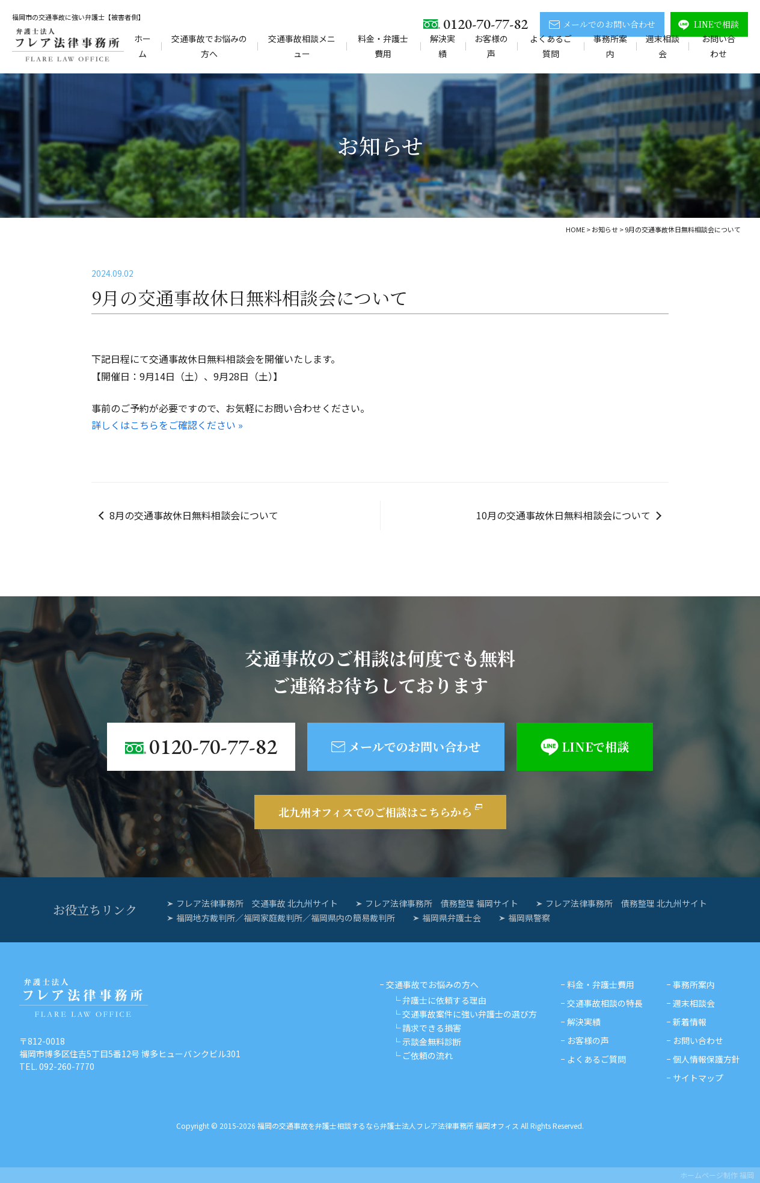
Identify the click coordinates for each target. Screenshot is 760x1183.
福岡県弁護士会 (451, 918)
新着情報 (689, 1022)
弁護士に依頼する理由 (444, 1000)
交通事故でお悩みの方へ (209, 46)
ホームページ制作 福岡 (717, 1175)
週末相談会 (662, 46)
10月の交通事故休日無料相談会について (563, 515)
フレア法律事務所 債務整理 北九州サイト (626, 903)
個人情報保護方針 (706, 1059)
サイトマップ (698, 1078)
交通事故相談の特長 (605, 1003)
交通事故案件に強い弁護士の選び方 (469, 1014)
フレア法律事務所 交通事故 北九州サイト (257, 903)
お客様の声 (491, 46)
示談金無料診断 (431, 1042)
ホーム (142, 46)
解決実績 (442, 46)
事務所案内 (610, 46)
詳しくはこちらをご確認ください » (167, 425)
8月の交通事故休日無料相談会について (193, 515)
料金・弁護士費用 (383, 46)
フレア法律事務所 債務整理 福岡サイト (441, 903)
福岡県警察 (529, 918)
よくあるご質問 (551, 46)
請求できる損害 (431, 1028)
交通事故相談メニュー (302, 46)
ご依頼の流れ (427, 1055)
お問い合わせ (718, 46)
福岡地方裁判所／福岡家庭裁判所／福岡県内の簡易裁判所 (285, 918)
